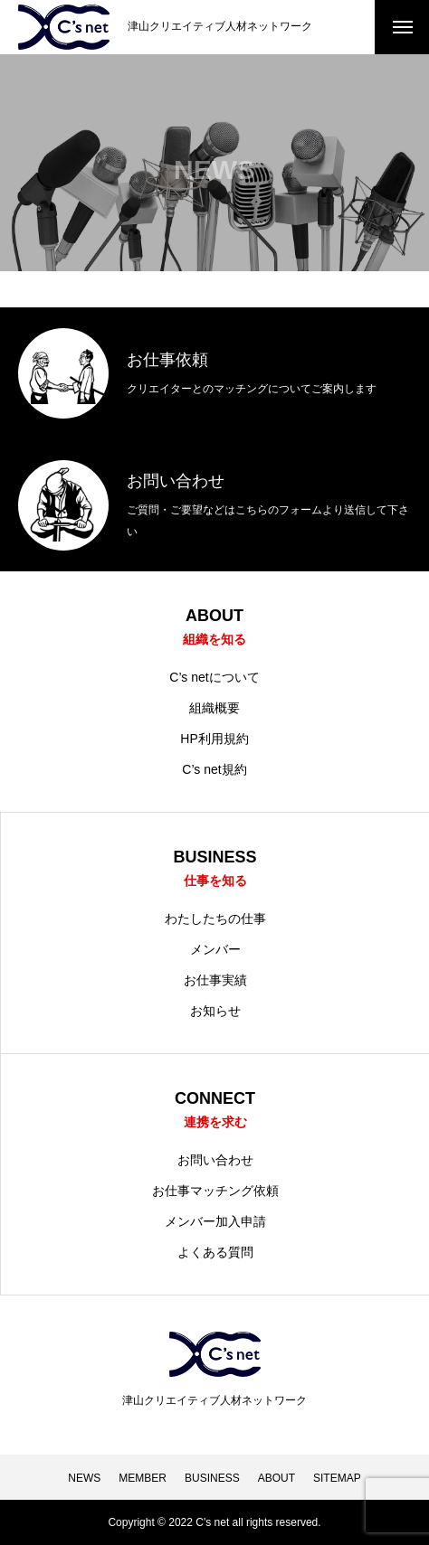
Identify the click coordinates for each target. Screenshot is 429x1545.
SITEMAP (337, 1478)
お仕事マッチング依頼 (215, 1190)
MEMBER (143, 1478)
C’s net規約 (214, 769)
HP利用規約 (214, 738)
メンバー (215, 949)
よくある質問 (215, 1252)
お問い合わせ (215, 1160)
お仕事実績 (215, 980)
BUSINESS (212, 1478)
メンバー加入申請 (215, 1221)
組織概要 (214, 708)
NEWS (84, 1478)
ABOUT (276, 1478)
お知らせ (215, 1010)
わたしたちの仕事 (215, 918)
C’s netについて (214, 677)
